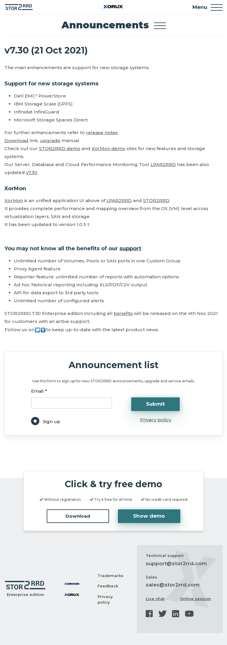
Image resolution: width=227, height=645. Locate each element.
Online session (195, 598)
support (130, 248)
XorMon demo (108, 148)
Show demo (149, 516)
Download (16, 140)
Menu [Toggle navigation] (207, 7)
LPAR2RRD (163, 164)
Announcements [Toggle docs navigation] (113, 25)
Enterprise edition (25, 594)
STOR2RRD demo (59, 148)
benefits (123, 313)
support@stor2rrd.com (176, 563)
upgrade (50, 140)
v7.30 (31, 172)
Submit (155, 404)
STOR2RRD (156, 200)
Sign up (51, 421)
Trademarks (111, 575)
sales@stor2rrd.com (173, 585)
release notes (102, 132)
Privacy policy (155, 420)
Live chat (155, 598)
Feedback (108, 586)
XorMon (13, 200)
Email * (39, 391)
